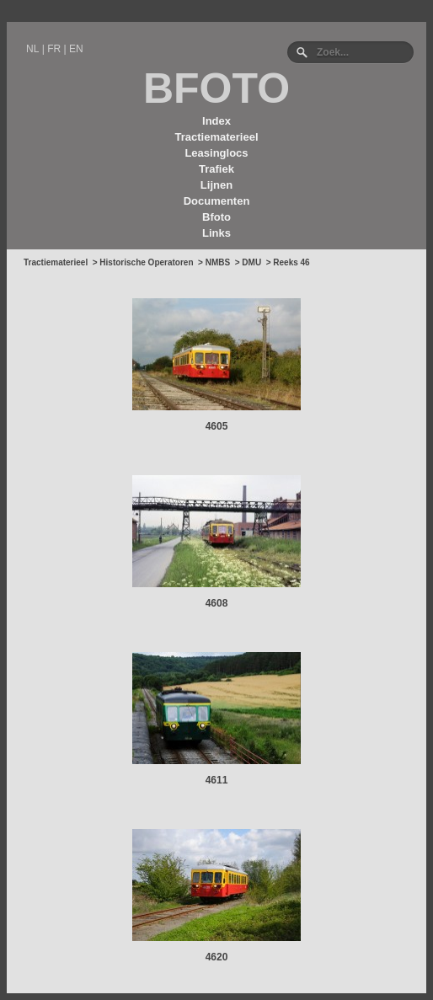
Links (216, 233)
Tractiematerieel (216, 137)
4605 (217, 426)
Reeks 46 (291, 262)
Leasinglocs (216, 153)
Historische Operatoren (146, 262)
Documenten (217, 201)
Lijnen (216, 185)
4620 (217, 957)
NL (32, 49)
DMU (251, 262)
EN (76, 49)
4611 (217, 780)
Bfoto (216, 217)
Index (216, 121)
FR (54, 49)
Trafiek (216, 169)
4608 (217, 603)
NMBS (218, 262)
